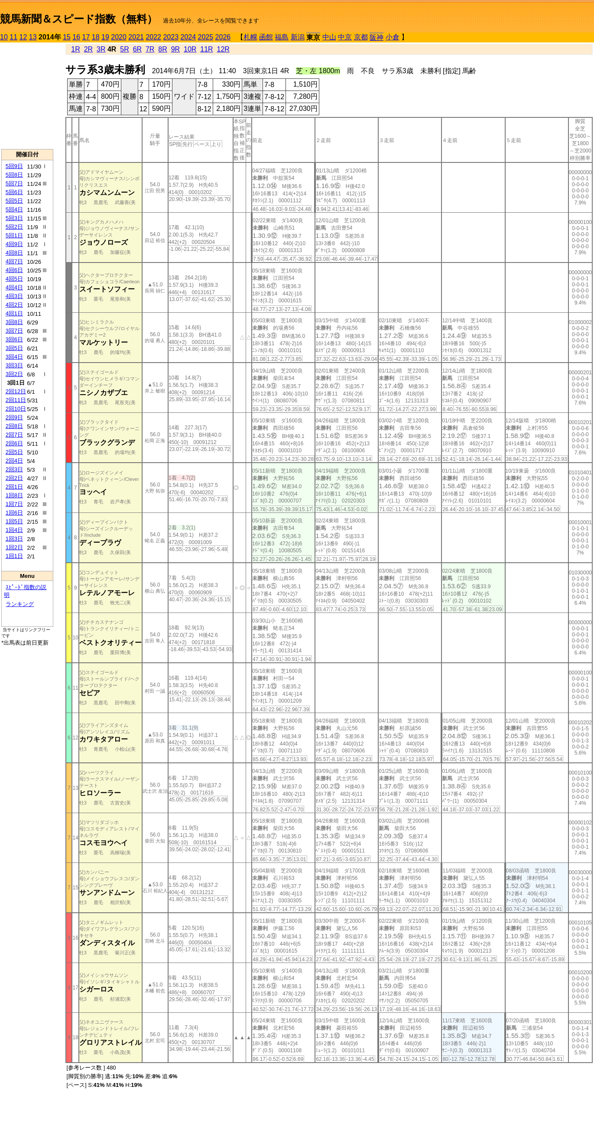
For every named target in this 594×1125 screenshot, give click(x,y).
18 (96, 37)
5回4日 (14, 209)
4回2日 (14, 305)
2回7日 (14, 434)
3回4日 (14, 356)
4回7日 (14, 261)
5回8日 (14, 175)
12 (23, 37)
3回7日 (14, 330)
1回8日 (14, 495)
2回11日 (16, 400)
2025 (206, 37)
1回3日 (14, 538)
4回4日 (14, 287)
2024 (188, 37)
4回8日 (14, 253)
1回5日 (14, 521)
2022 (153, 37)
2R (88, 49)
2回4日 (14, 460)
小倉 (392, 37)
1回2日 (14, 547)
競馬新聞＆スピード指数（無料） (78, 19)
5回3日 (14, 218)
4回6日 (14, 270)
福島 (282, 37)
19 (105, 37)
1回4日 (14, 530)
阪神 (376, 37)
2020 (119, 37)
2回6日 (14, 443)
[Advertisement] (27, 96)
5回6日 (14, 192)
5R (124, 49)
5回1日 (14, 235)
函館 (266, 37)
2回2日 (14, 478)
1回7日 (14, 504)
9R (175, 49)
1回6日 (14, 512)
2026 (223, 37)
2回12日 (16, 391)
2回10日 (16, 408)
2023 (171, 37)
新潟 (298, 37)
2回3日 (14, 469)
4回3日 (14, 296)
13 (33, 37)
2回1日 (14, 486)
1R (75, 49)
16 (76, 37)
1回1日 (14, 556)
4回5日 (14, 279)
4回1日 (14, 313)
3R (101, 49)
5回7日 (14, 183)
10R (190, 49)
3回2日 (14, 374)
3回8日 (14, 322)
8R (162, 49)
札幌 (250, 37)
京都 (361, 37)
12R (223, 49)
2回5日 (14, 452)
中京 (345, 37)
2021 (136, 37)
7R (150, 49)
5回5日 (14, 201)
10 (4, 37)
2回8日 (14, 426)
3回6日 (14, 339)
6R (137, 49)
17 (86, 37)
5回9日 (14, 166)
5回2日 (14, 227)
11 (13, 37)
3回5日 (14, 348)
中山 (329, 37)
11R (206, 49)
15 (67, 37)
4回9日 (14, 244)
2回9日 (14, 417)
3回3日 (14, 365)
